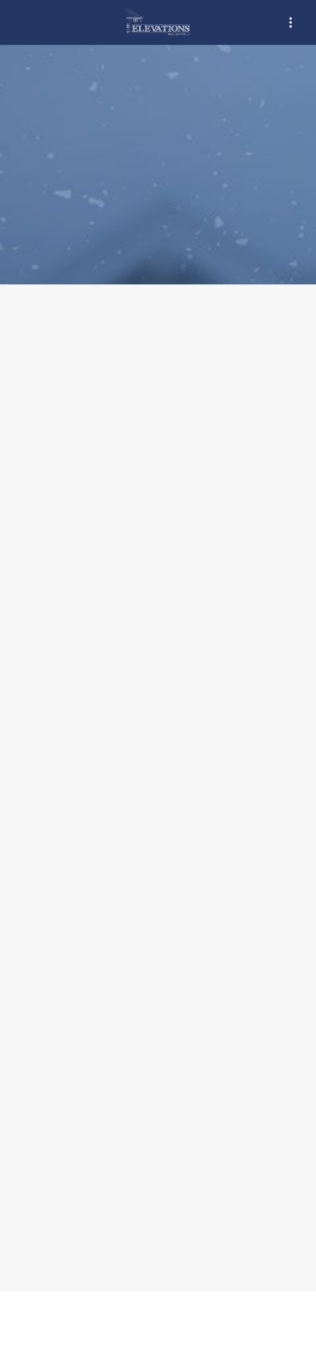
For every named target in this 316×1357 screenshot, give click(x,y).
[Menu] (291, 23)
